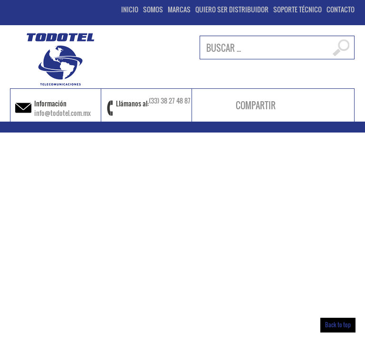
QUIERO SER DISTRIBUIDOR (232, 9)
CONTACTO (341, 9)
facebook (294, 105)
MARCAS (179, 9)
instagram (306, 105)
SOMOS (153, 9)
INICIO (129, 9)
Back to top (338, 325)
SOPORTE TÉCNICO (297, 9)
